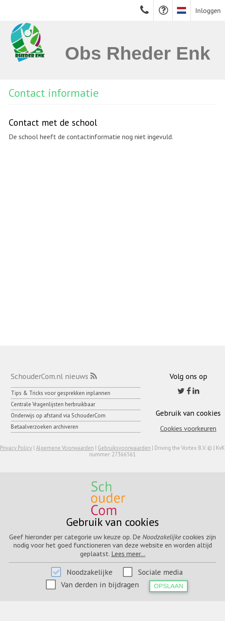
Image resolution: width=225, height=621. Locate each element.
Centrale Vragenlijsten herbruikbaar (53, 404)
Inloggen (208, 10)
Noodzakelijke (89, 572)
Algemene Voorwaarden (65, 448)
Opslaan (168, 586)
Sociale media (160, 572)
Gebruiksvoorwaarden (124, 448)
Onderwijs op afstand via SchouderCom (58, 415)
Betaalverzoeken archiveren (44, 426)
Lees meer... (128, 553)
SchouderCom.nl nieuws (49, 376)
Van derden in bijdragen (100, 584)
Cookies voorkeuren (188, 428)
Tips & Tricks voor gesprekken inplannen (60, 393)
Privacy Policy (16, 448)
